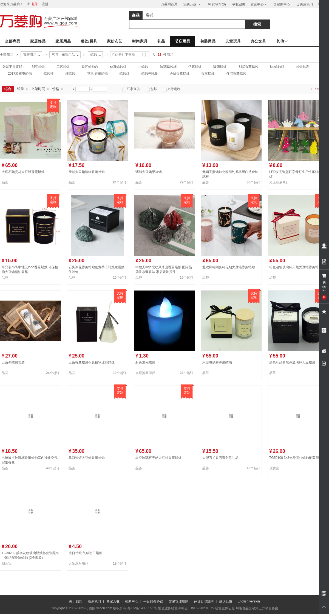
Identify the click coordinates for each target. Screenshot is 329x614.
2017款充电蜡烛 (20, 74)
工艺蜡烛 (63, 67)
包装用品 (207, 41)
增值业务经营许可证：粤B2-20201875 (186, 608)
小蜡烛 (143, 67)
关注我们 (304, 4)
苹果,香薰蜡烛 (97, 74)
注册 (45, 4)
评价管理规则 (204, 601)
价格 (57, 89)
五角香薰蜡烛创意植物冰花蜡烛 (92, 362)
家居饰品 (38, 41)
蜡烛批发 (302, 67)
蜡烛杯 (48, 74)
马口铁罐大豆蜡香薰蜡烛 (87, 458)
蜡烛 (96, 55)
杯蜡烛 (70, 74)
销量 (22, 89)
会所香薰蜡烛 (179, 74)
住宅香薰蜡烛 (236, 74)
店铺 (149, 15)
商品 (136, 15)
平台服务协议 (153, 601)
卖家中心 (259, 4)
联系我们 (94, 601)
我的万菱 (192, 4)
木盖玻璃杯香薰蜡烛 (217, 362)
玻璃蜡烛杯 (168, 67)
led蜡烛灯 (277, 67)
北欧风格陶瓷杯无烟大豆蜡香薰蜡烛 (228, 267)
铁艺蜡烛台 (90, 67)
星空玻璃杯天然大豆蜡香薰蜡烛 (158, 458)
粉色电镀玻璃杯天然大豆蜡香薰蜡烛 (295, 267)
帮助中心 (281, 4)
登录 (35, 4)
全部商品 (12, 41)
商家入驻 (113, 601)
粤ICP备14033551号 (142, 608)
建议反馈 (225, 601)
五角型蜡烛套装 (13, 362)
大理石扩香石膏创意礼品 (220, 458)
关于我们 (75, 601)
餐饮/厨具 (89, 41)
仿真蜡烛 (195, 67)
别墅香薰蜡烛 (248, 67)
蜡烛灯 (124, 74)
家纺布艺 (114, 41)
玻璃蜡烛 (219, 67)
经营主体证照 (225, 608)
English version (249, 601)
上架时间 (40, 89)
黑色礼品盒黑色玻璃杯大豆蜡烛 (292, 362)
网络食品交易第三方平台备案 (257, 608)
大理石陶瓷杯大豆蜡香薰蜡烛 (23, 172)
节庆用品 (182, 41)
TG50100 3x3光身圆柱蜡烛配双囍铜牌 (297, 458)
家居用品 (63, 41)
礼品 (161, 41)
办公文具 (258, 41)
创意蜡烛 (38, 67)
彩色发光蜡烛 (145, 362)
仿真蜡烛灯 (118, 67)
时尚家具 (140, 41)
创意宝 (274, 468)
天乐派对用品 (78, 563)
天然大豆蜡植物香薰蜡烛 (87, 172)
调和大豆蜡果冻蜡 (148, 172)
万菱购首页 (169, 4)
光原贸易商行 (279, 182)
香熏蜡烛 (207, 74)
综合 (8, 89)
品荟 (5, 182)
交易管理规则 (178, 601)
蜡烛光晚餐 (149, 74)
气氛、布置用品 (66, 55)
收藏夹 (238, 4)
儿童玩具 (233, 41)
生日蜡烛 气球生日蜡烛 (85, 553)
